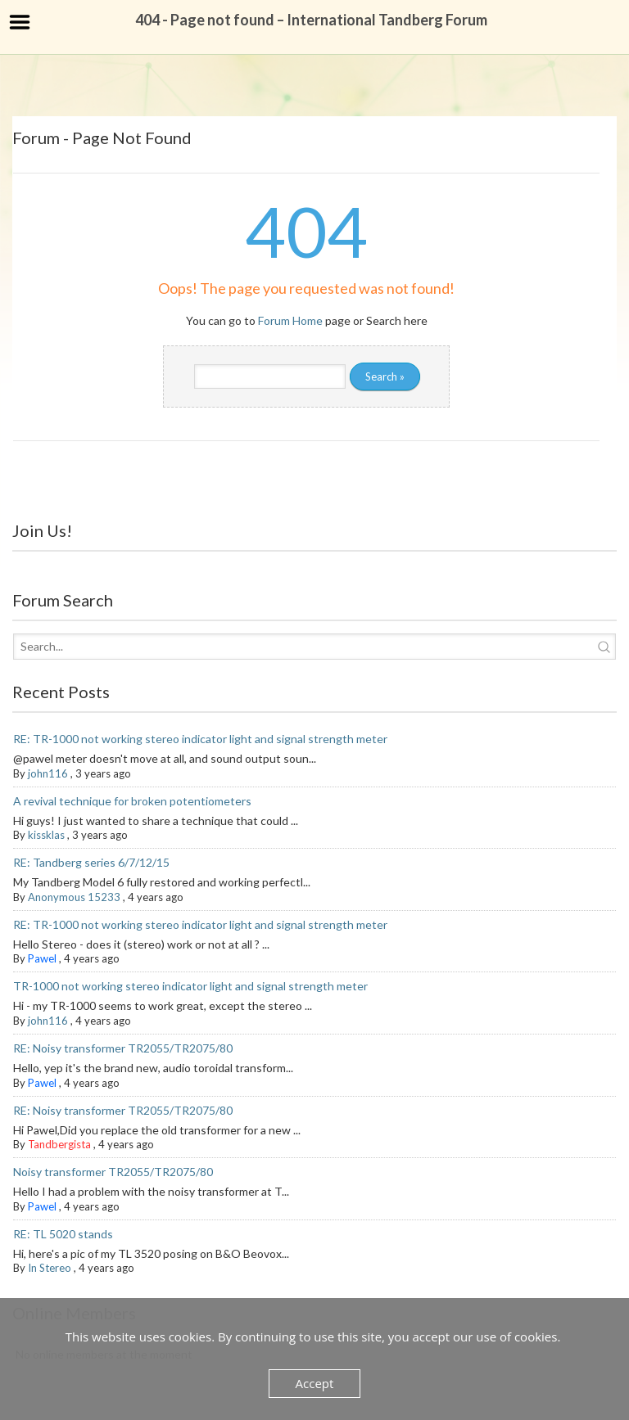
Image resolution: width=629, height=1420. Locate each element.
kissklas (46, 834)
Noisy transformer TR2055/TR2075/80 (113, 1172)
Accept (315, 1383)
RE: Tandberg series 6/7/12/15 (91, 862)
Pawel (42, 958)
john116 (48, 773)
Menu (20, 22)
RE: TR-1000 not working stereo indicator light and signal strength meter (200, 739)
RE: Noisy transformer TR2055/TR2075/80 (123, 1048)
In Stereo (49, 1267)
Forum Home (290, 320)
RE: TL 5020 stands (63, 1234)
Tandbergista (59, 1144)
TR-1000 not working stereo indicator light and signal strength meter (190, 986)
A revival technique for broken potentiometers (132, 801)
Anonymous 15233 (74, 897)
